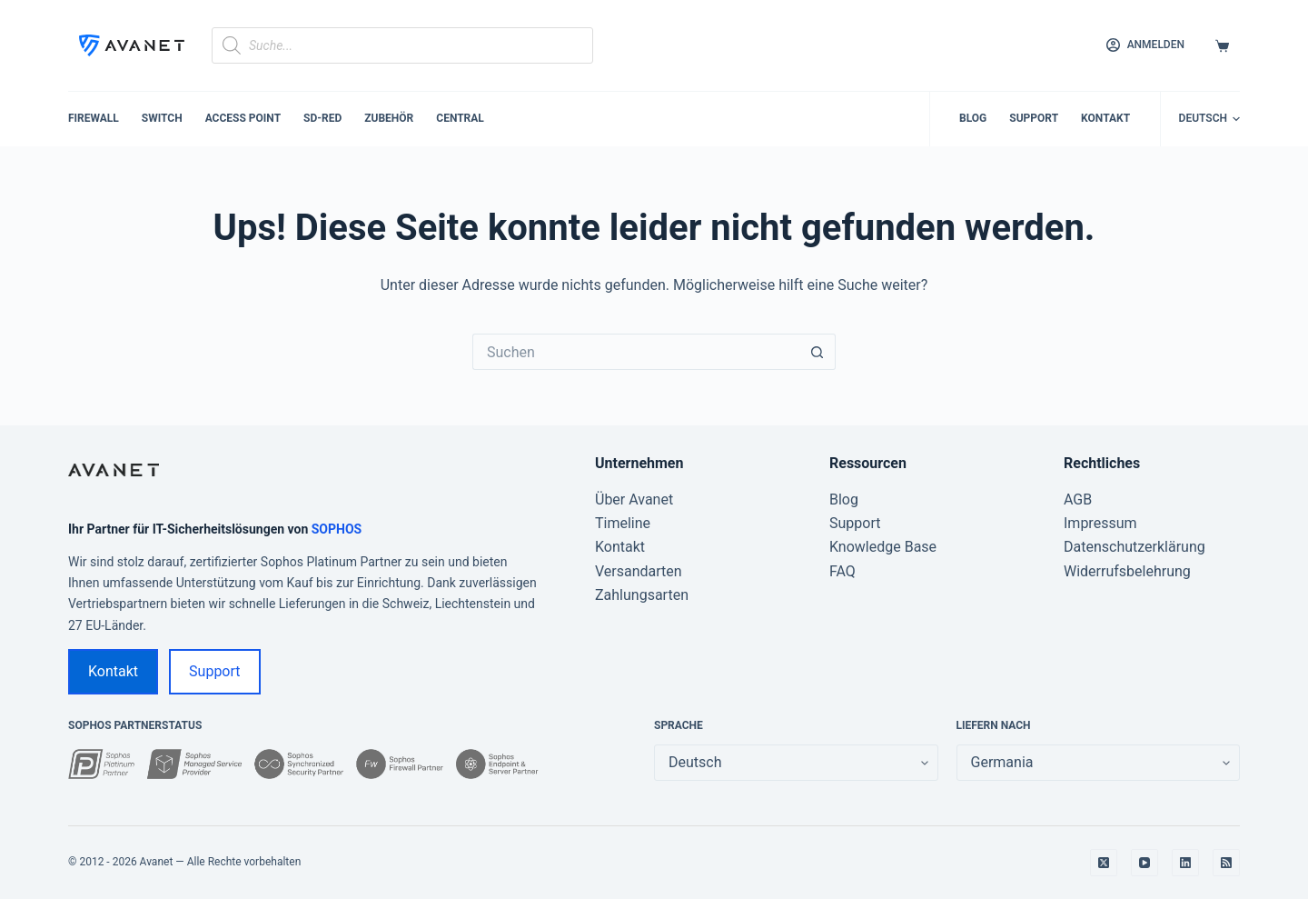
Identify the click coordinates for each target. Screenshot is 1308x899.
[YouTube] (1144, 862)
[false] (1098, 762)
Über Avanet (634, 499)
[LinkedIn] (1185, 862)
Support (1033, 118)
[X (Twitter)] (1103, 862)
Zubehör (388, 118)
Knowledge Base (882, 546)
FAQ (842, 571)
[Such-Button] (817, 352)
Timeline (622, 523)
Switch (162, 118)
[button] (1209, 119)
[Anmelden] (1145, 45)
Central (460, 118)
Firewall (93, 118)
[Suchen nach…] (635, 352)
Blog (972, 118)
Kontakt (1105, 118)
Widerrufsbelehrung (1127, 571)
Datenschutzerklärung (1134, 546)
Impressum (1100, 523)
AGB (1078, 499)
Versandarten (638, 571)
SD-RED (322, 118)
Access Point (243, 118)
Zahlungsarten (642, 595)
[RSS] (1226, 862)
